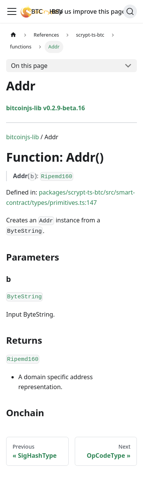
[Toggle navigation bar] (12, 11)
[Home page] (13, 35)
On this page (29, 65)
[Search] (130, 11)
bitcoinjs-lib (22, 137)
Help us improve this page (91, 11)
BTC (36, 11)
